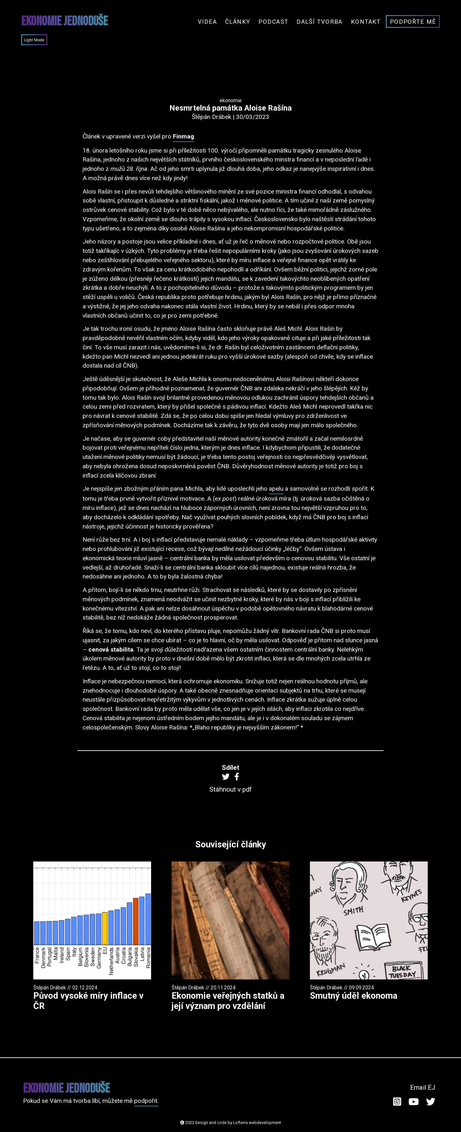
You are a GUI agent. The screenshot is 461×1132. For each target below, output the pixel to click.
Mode (38, 39)
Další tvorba (319, 21)
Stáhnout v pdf (230, 789)
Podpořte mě (413, 21)
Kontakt (366, 21)
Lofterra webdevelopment (257, 1122)
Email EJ (422, 1087)
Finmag (183, 136)
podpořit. (146, 1100)
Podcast (273, 21)
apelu (276, 488)
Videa (207, 21)
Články (237, 21)
